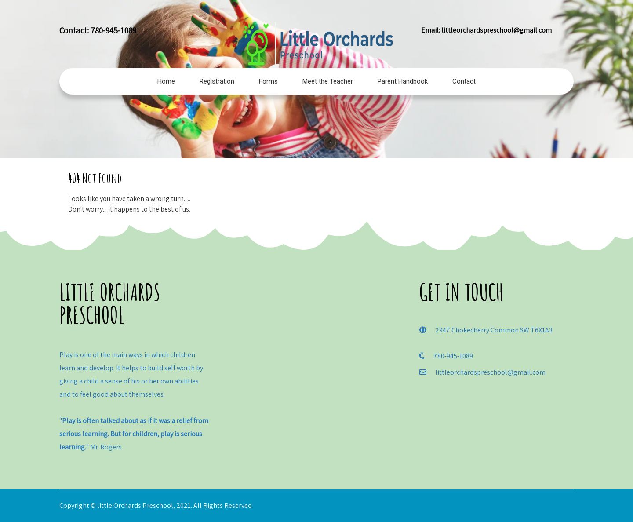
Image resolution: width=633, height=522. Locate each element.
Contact (464, 81)
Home (166, 81)
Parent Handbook (403, 81)
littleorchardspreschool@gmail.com (496, 30)
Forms (268, 81)
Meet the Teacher (327, 81)
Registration (217, 81)
